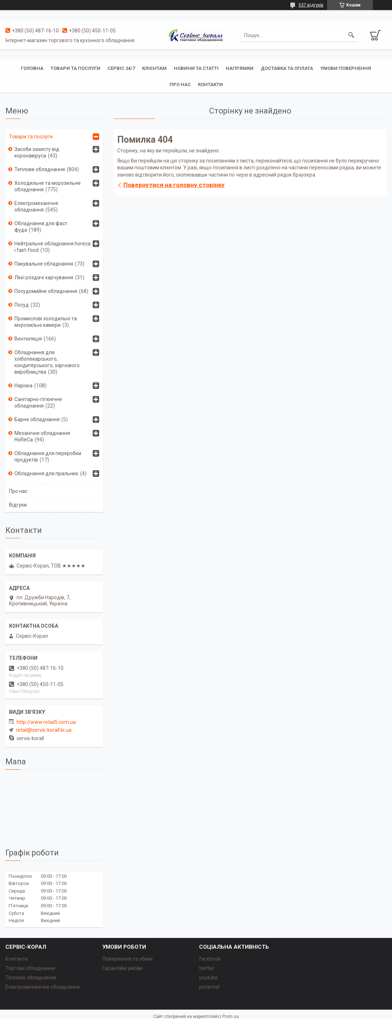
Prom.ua (230, 1016)
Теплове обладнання (39, 169)
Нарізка (23, 385)
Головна (32, 68)
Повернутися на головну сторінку (174, 184)
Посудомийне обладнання (45, 291)
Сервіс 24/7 (121, 68)
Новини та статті (196, 68)
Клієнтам (154, 68)
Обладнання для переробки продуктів (47, 456)
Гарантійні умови (122, 968)
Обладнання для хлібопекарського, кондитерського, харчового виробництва (47, 362)
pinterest (209, 987)
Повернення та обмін (127, 959)
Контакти (210, 84)
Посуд (21, 305)
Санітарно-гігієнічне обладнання (38, 402)
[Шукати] (351, 35)
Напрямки (240, 68)
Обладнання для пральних (46, 473)
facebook (210, 959)
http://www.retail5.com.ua (46, 722)
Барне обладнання (37, 419)
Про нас (180, 84)
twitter (206, 968)
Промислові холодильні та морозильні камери (45, 322)
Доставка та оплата (287, 68)
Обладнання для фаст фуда (40, 227)
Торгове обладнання (30, 968)
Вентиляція (28, 339)
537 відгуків (311, 5)
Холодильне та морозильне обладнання (47, 186)
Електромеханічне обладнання (36, 206)
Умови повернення (345, 68)
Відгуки (18, 505)
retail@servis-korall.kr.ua (43, 730)
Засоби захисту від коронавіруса (36, 152)
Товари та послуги (75, 68)
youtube (208, 977)
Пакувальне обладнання (43, 264)
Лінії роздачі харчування (43, 277)
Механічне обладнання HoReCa (42, 436)
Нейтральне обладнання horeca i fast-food (52, 247)
